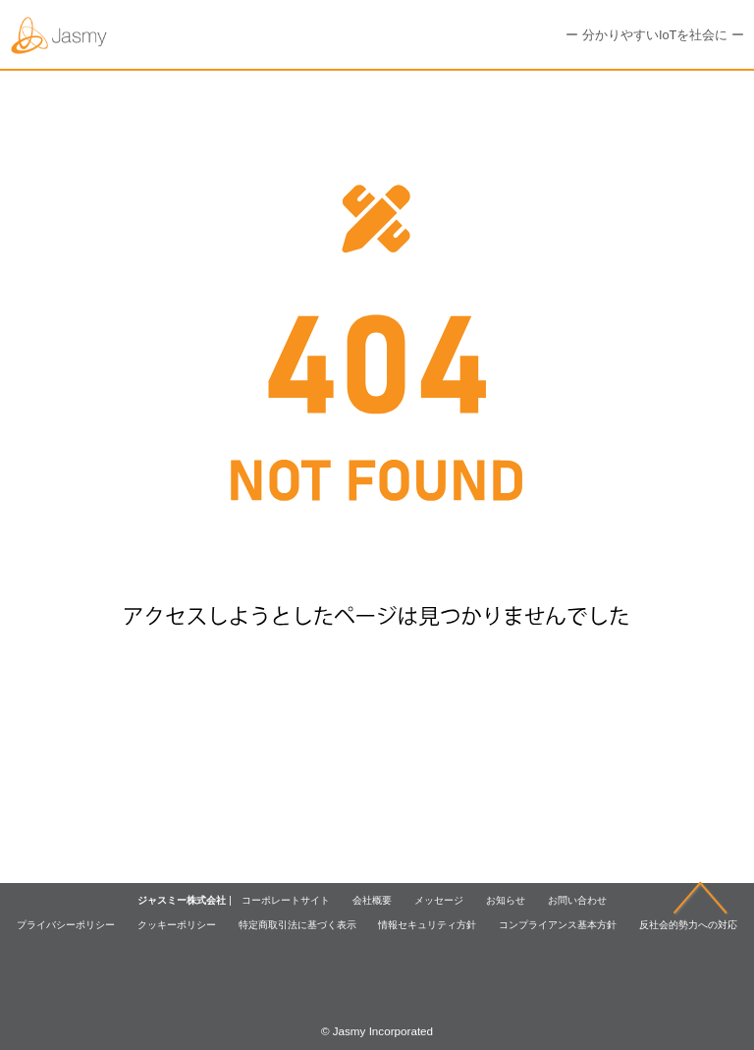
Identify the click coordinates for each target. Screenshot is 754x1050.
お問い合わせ (577, 900)
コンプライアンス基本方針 (558, 924)
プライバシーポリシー (66, 924)
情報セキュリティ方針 (427, 924)
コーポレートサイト (286, 900)
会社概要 (372, 900)
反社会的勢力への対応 (688, 924)
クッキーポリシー (176, 924)
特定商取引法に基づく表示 (297, 924)
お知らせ (505, 900)
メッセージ (438, 900)
